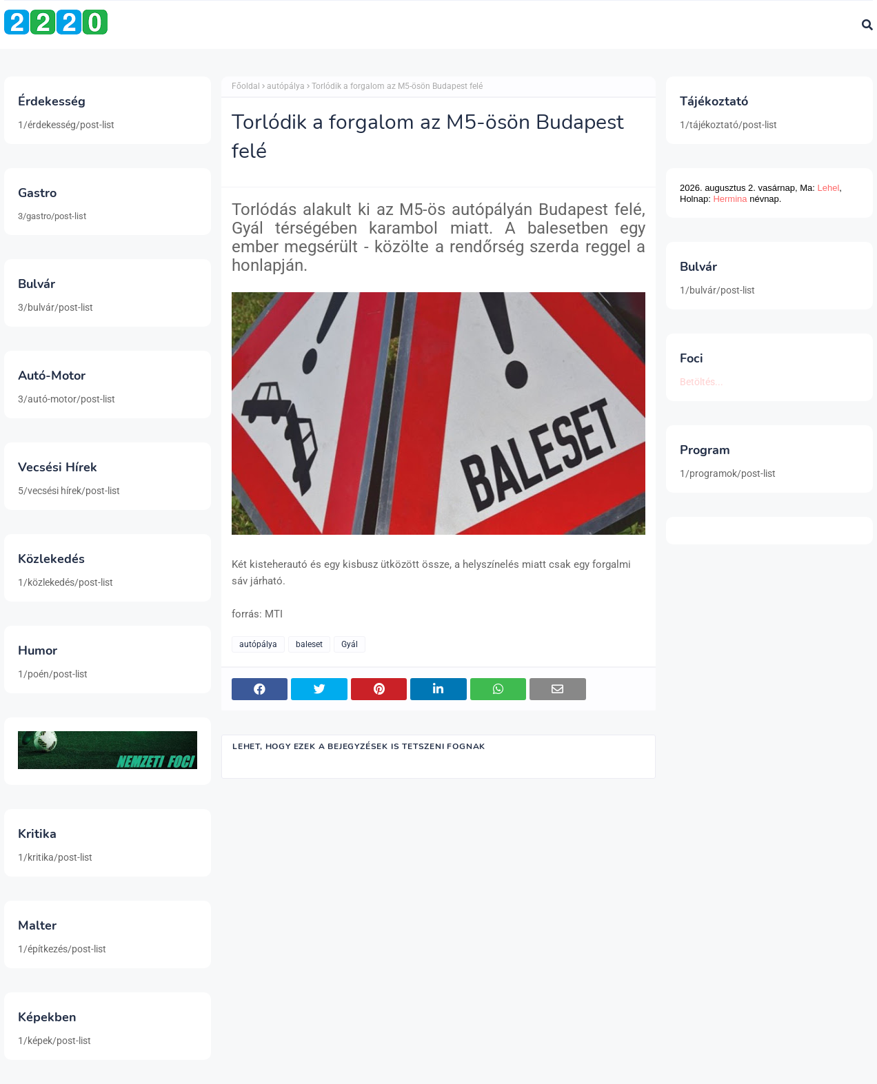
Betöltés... (701, 381)
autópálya (286, 86)
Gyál (349, 644)
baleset (309, 644)
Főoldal (246, 86)
